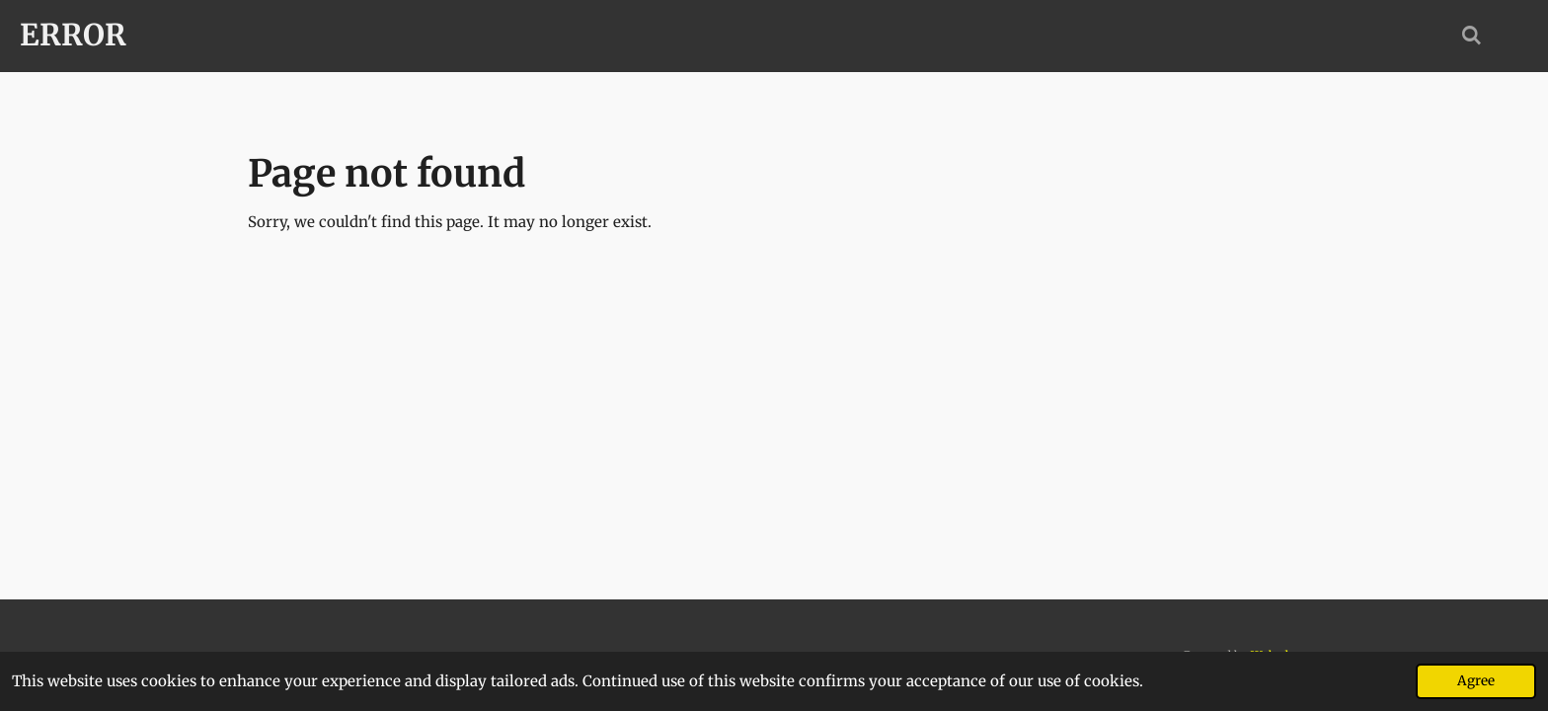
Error (73, 34)
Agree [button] (1476, 680)
